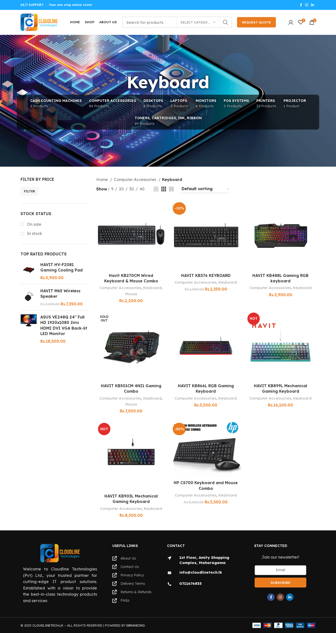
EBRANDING (135, 625)
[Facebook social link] (301, 5)
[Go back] (120, 82)
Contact (176, 545)
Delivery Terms (128, 583)
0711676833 (190, 583)
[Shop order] (206, 189)
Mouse (131, 294)
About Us (124, 558)
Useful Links (125, 545)
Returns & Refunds (131, 592)
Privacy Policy (128, 575)
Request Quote (256, 22)
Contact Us (125, 567)
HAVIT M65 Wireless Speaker (60, 293)
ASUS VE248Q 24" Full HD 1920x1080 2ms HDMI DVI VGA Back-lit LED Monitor (63, 325)
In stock (34, 233)
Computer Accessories (135, 179)
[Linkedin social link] (312, 5)
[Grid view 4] (171, 189)
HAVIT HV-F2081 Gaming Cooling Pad (61, 267)
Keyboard (152, 288)
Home (102, 179)
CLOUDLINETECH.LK (47, 625)
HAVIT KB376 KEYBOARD (206, 275)
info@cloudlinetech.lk (200, 572)
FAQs (120, 600)
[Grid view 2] (156, 189)
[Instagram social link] (307, 5)
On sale (33, 224)
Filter (29, 191)
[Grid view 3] (163, 189)
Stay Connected (270, 545)
